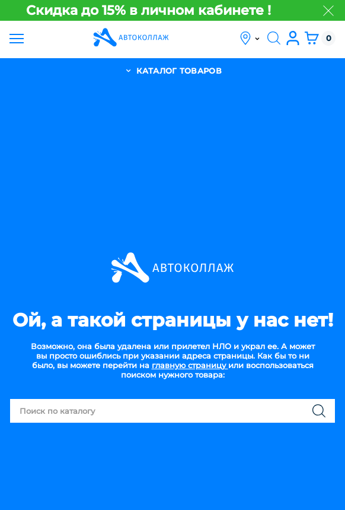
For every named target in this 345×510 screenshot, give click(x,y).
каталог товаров (172, 70)
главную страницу (190, 365)
